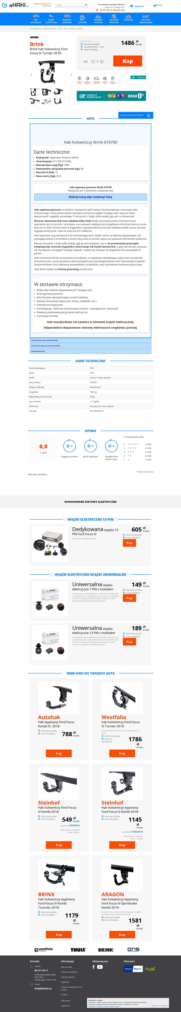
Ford (59, 28)
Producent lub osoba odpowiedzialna (44, 340)
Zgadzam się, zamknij (159, 1006)
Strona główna (35, 28)
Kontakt (64, 994)
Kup (128, 61)
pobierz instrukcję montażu (135, 115)
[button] (31, 74)
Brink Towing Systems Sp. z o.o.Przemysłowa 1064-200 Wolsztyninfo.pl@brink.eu (90, 341)
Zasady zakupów (68, 977)
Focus (65, 28)
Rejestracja (65, 1001)
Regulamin (65, 982)
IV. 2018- (80, 28)
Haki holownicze (49, 28)
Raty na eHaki (66, 967)
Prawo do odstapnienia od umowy (71, 988)
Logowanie (65, 1006)
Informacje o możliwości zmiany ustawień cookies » (104, 1006)
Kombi (72, 28)
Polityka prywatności (69, 972)
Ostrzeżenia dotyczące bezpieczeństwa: (46, 346)
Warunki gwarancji (38, 351)
